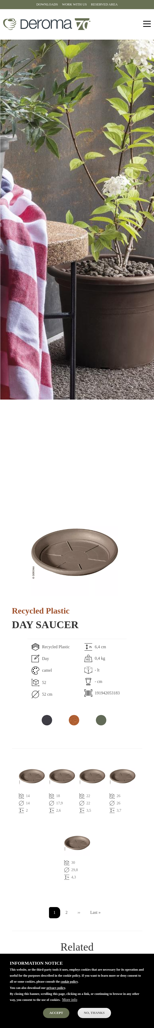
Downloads (47, 4)
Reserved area (104, 4)
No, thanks (94, 1019)
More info (69, 1006)
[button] (74, 552)
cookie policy (69, 988)
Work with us (74, 4)
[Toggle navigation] (147, 24)
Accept (56, 1019)
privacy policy (55, 994)
